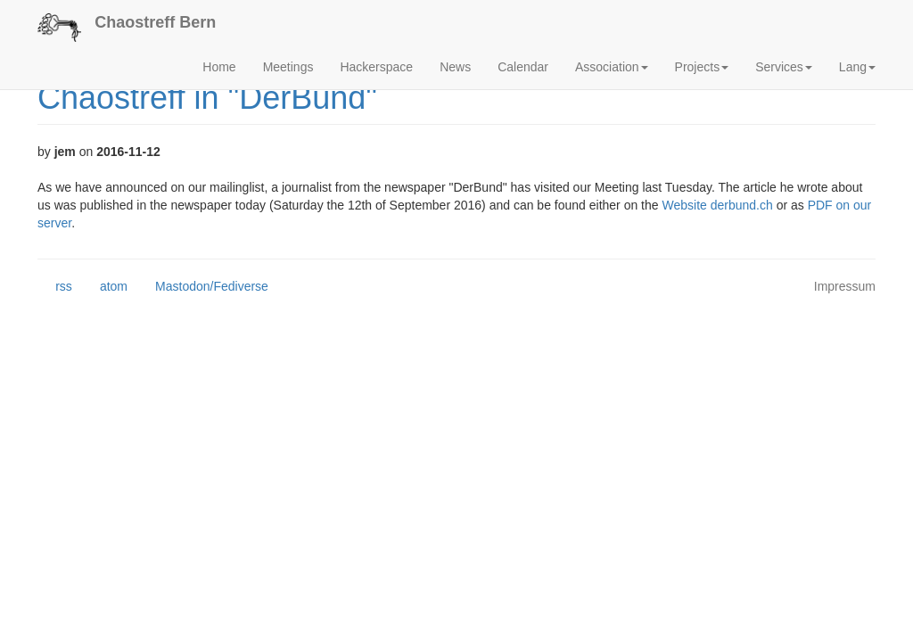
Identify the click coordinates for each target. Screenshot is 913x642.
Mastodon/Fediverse (202, 287)
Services (783, 67)
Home (218, 67)
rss (54, 287)
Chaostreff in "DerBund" (207, 97)
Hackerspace (376, 67)
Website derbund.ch (717, 205)
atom (104, 287)
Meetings (288, 67)
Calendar (523, 67)
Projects (702, 67)
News (455, 67)
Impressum (845, 286)
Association (611, 67)
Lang (857, 67)
